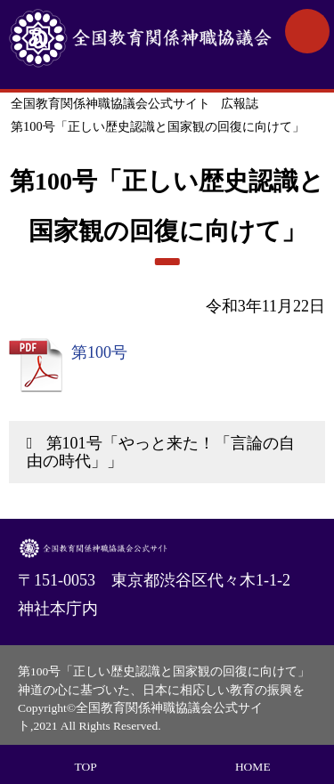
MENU (307, 31)
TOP (86, 766)
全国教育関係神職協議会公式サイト (140, 44)
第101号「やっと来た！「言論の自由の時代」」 (161, 452)
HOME (253, 766)
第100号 (99, 352)
